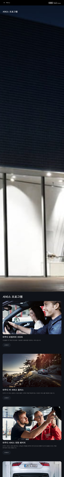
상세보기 (6, 345)
